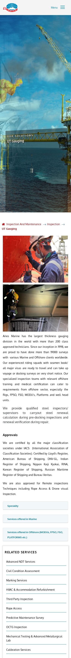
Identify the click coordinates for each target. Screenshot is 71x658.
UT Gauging (9, 228)
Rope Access (14, 608)
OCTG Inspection (16, 627)
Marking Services (16, 580)
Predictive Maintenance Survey (25, 617)
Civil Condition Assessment (23, 571)
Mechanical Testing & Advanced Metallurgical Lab (34, 638)
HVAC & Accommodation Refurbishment (30, 589)
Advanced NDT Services (20, 561)
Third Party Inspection (19, 599)
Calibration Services (18, 649)
